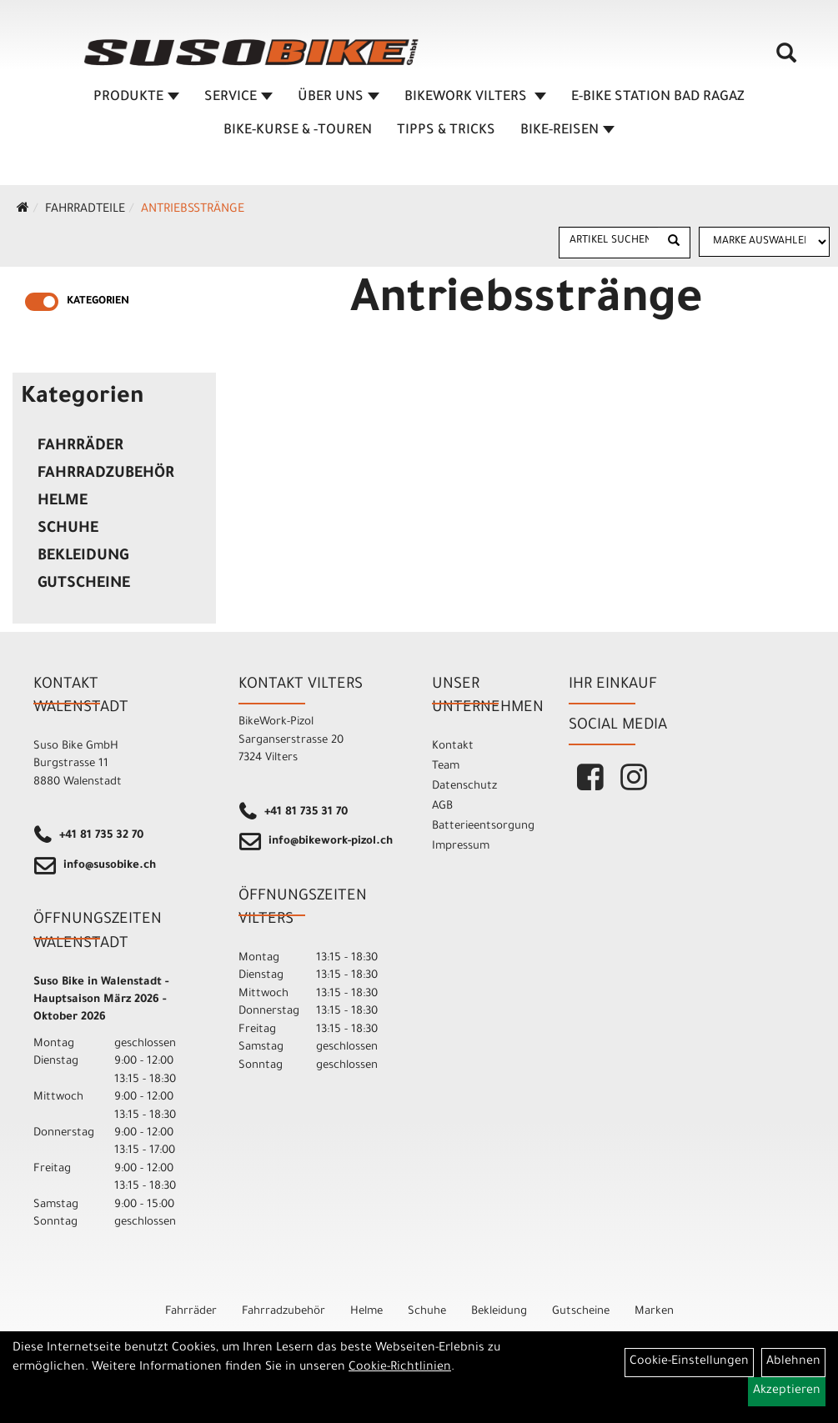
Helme (63, 502)
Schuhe (68, 529)
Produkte (136, 97)
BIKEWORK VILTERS (475, 97)
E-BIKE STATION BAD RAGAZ (658, 97)
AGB (442, 806)
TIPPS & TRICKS (446, 130)
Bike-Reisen (567, 130)
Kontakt (453, 746)
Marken (654, 1311)
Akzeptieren (786, 1391)
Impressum (460, 846)
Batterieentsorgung (481, 826)
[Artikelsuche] (786, 59)
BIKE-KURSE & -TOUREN (297, 130)
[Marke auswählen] (764, 242)
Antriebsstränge (192, 210)
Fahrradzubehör (106, 474)
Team (445, 766)
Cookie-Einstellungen (689, 1362)
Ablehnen (793, 1362)
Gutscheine (84, 584)
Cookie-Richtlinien (400, 1368)
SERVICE (238, 97)
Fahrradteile (85, 210)
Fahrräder (80, 446)
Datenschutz (464, 786)
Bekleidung (83, 557)
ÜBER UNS (338, 97)
